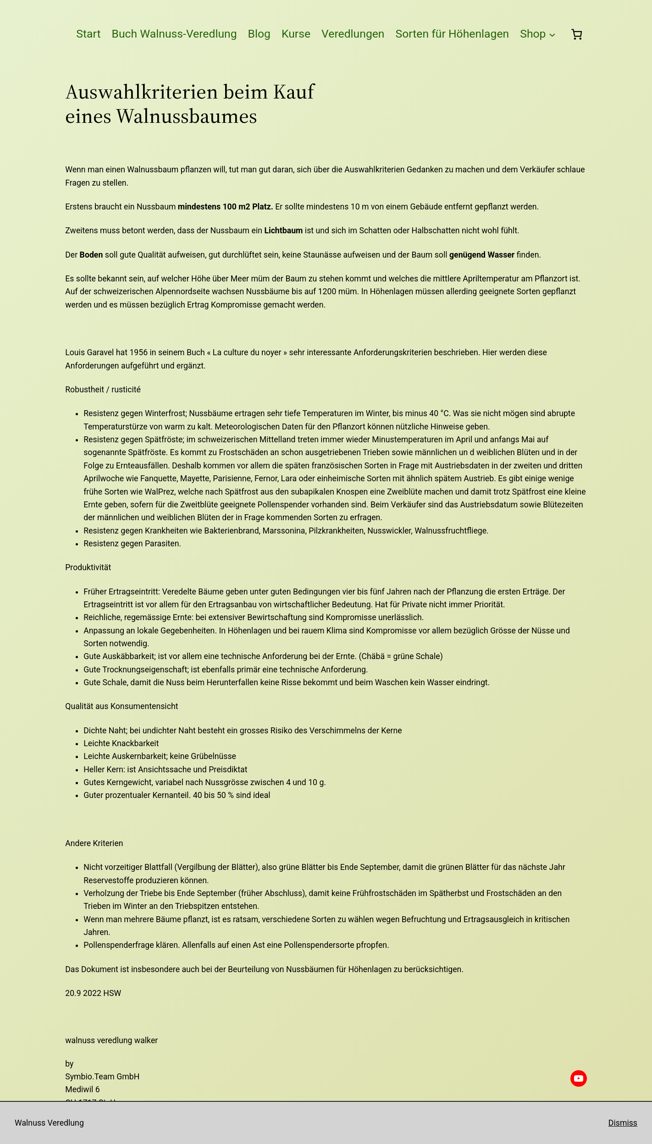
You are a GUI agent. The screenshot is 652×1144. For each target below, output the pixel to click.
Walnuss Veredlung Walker (111, 1040)
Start (88, 33)
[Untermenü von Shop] (552, 34)
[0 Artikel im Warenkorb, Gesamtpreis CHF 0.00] (576, 34)
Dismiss (622, 1123)
